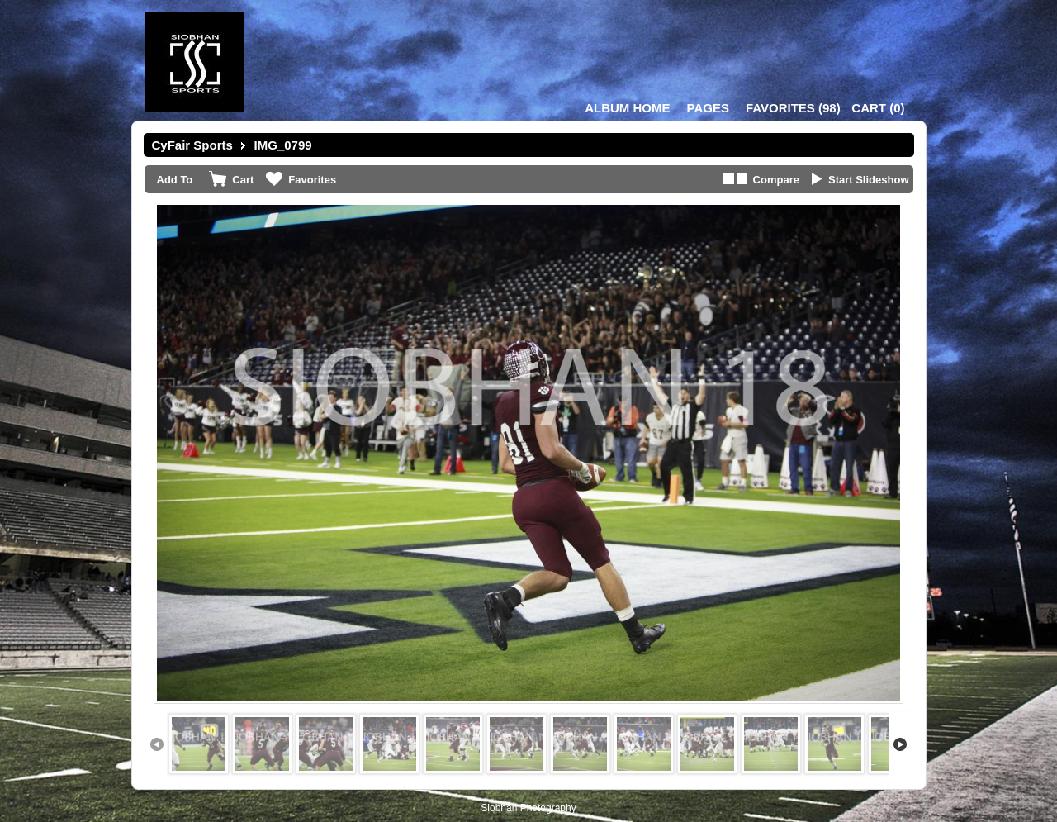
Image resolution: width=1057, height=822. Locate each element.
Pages (708, 108)
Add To (175, 179)
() (793, 108)
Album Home (627, 108)
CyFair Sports (192, 145)
